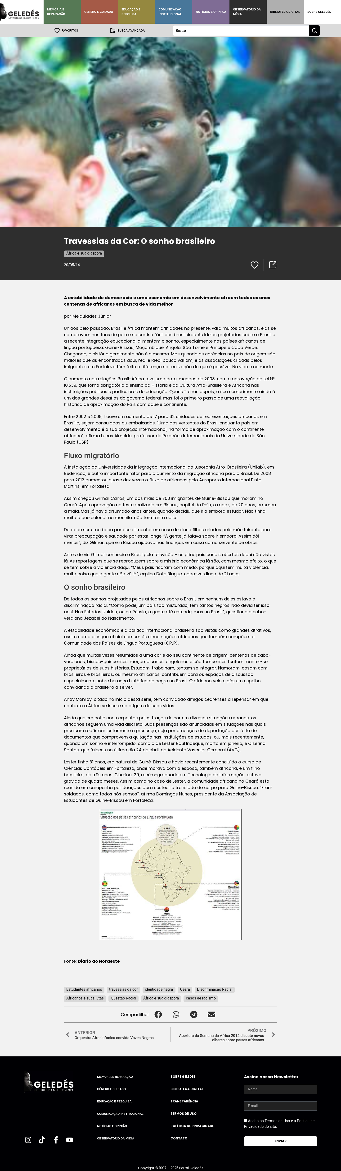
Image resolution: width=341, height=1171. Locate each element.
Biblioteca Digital (285, 12)
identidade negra (159, 989)
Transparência (184, 1101)
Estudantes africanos (84, 989)
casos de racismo (201, 998)
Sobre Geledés (319, 12)
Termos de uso (183, 1113)
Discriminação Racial (214, 989)
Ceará (185, 989)
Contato (178, 1138)
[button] (158, 1014)
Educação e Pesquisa (130, 12)
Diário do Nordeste (99, 961)
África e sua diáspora (84, 253)
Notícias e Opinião (211, 12)
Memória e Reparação (56, 12)
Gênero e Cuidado (98, 12)
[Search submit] (314, 30)
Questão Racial (123, 998)
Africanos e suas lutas (85, 998)
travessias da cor (123, 989)
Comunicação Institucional (170, 12)
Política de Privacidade (192, 1126)
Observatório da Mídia (247, 12)
